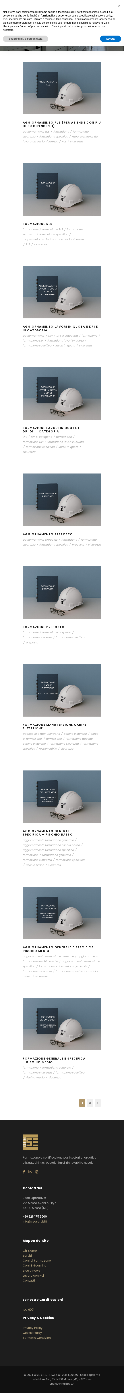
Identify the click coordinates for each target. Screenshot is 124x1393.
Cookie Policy (32, 1333)
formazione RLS (52, 229)
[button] (119, 6)
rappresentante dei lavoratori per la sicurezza (54, 239)
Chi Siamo (30, 1251)
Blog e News (31, 1271)
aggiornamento (33, 335)
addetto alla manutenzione (41, 734)
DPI (50, 335)
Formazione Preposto (44, 627)
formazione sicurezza (37, 637)
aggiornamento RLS (36, 131)
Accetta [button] (110, 38)
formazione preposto (56, 632)
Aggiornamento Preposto (48, 534)
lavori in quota (65, 345)
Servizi (27, 1255)
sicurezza (76, 141)
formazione (61, 131)
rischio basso (35, 865)
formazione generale (56, 855)
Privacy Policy (32, 1328)
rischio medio (35, 1077)
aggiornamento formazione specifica (48, 850)
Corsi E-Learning (34, 1265)
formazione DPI (33, 340)
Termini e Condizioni (37, 1338)
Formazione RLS (38, 224)
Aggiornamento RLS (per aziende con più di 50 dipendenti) (62, 124)
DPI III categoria (67, 335)
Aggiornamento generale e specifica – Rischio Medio (60, 949)
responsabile (48, 748)
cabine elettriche (75, 734)
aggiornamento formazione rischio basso (51, 845)
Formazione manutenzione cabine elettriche (55, 726)
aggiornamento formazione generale (48, 840)
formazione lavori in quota (65, 340)
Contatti (29, 1280)
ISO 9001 (28, 1310)
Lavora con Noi (33, 1275)
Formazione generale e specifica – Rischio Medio (54, 1060)
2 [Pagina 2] (90, 1103)
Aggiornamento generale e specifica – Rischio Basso (48, 833)
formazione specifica (53, 136)
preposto (78, 544)
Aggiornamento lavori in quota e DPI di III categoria (61, 328)
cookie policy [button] (105, 15)
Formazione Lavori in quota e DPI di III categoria (51, 430)
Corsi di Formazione (37, 1260)
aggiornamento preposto (40, 540)
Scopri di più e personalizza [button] (25, 38)
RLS (64, 141)
